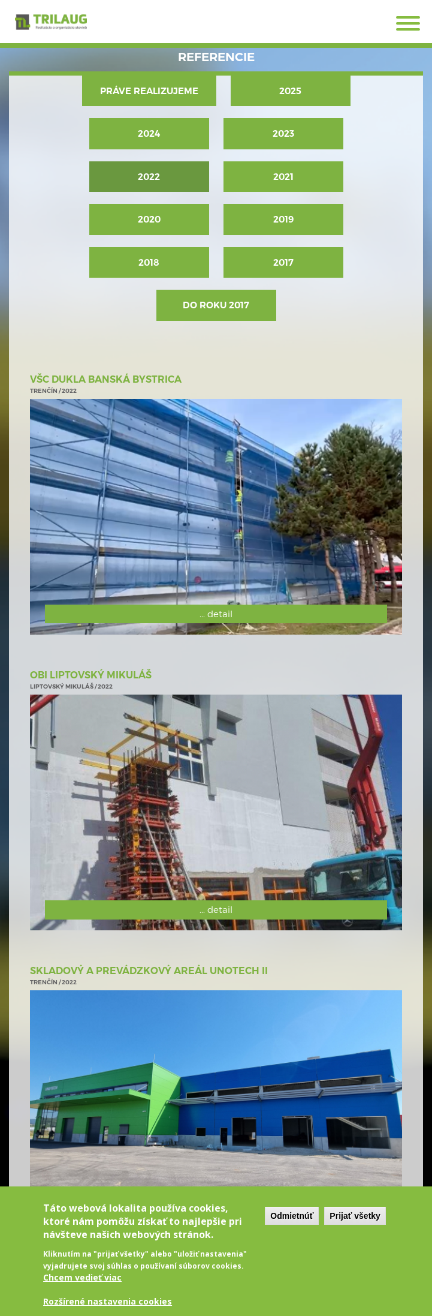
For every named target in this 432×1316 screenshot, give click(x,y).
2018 (148, 262)
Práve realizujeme (149, 91)
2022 (149, 176)
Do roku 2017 (216, 305)
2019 (283, 219)
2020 (149, 219)
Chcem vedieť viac (82, 1284)
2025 (290, 91)
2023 (283, 133)
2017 (283, 262)
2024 (149, 133)
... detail (216, 613)
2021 (283, 176)
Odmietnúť (291, 1223)
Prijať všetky (355, 1223)
